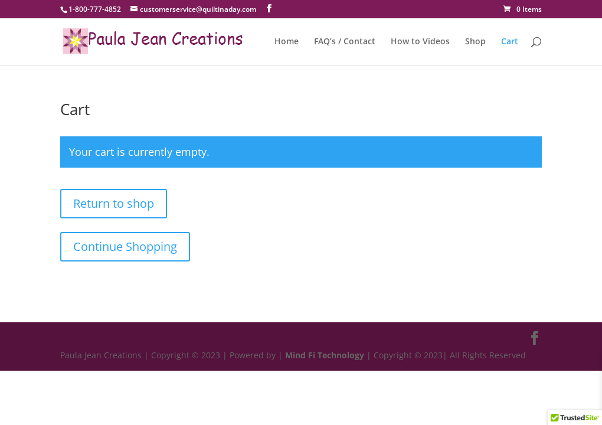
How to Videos (420, 42)
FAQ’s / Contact (344, 42)
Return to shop (113, 203)
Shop (475, 42)
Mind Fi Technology (324, 355)
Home (286, 42)
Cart (509, 42)
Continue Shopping (125, 246)
